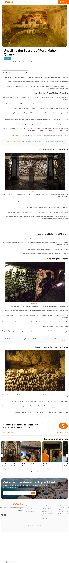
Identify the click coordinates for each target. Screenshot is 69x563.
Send (33, 493)
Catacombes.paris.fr (36, 191)
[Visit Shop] (63, 2)
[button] (26, 72)
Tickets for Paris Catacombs (15, 141)
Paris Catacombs (7, 58)
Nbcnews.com (36, 303)
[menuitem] (48, 2)
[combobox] (27, 2)
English (8, 562)
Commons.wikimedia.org (36, 392)
